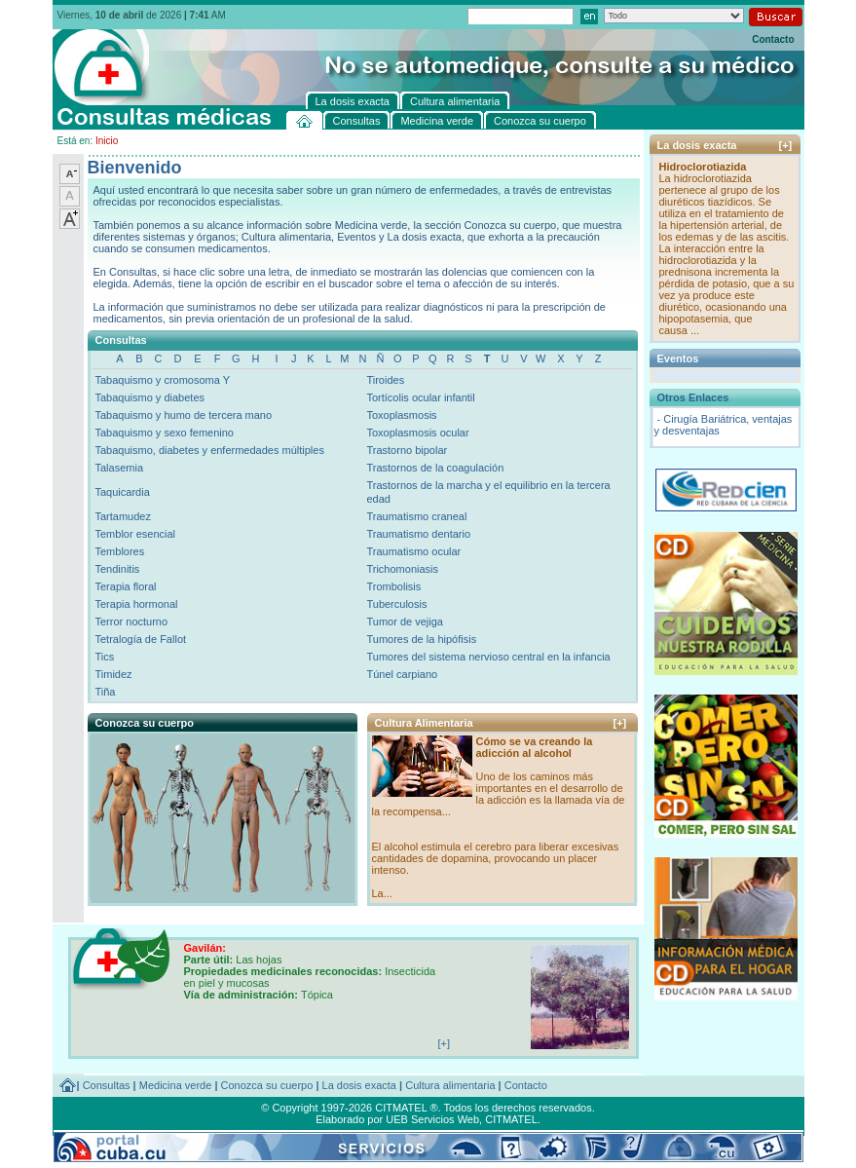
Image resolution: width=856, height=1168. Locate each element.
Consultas (106, 1085)
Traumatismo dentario (418, 534)
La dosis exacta (359, 1085)
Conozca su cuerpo (267, 1085)
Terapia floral (126, 586)
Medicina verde (175, 1085)
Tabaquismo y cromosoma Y (163, 380)
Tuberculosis (396, 604)
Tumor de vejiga (404, 621)
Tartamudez (123, 516)
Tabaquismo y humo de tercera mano (184, 415)
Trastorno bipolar (406, 450)
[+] (620, 723)
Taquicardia (122, 492)
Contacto (773, 39)
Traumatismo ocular (413, 551)
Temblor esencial (135, 534)
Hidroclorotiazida (703, 166)
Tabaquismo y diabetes (150, 397)
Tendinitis (117, 569)
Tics (105, 656)
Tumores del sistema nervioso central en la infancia (488, 656)
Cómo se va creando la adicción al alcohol (534, 747)
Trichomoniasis (402, 569)
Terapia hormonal (136, 604)
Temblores (120, 551)
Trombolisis (393, 586)
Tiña (105, 691)
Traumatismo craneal (416, 516)
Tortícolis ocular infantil (420, 397)
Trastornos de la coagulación (434, 467)
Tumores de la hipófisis (421, 639)
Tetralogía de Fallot (141, 639)
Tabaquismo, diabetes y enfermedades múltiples (209, 450)
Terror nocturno (131, 621)
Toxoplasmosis (401, 415)
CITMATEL (511, 1119)
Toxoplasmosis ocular (417, 432)
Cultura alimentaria (450, 1085)
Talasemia (119, 467)
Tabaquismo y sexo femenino (164, 432)
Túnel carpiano (401, 674)
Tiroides (385, 380)
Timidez (113, 674)
